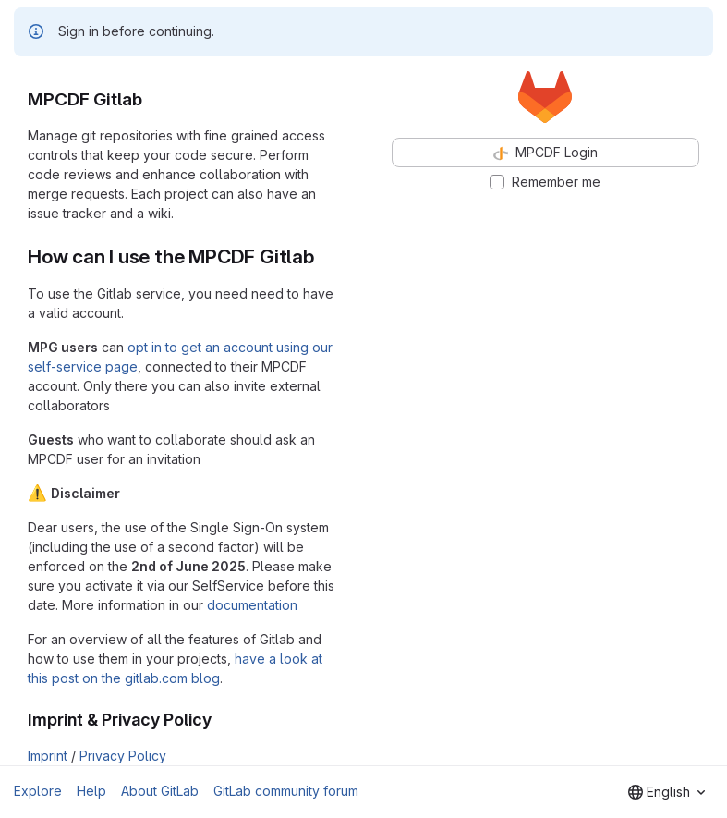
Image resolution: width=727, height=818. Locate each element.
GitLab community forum (285, 791)
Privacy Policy (122, 755)
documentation (252, 605)
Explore (38, 791)
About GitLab (160, 791)
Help (91, 791)
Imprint (47, 755)
